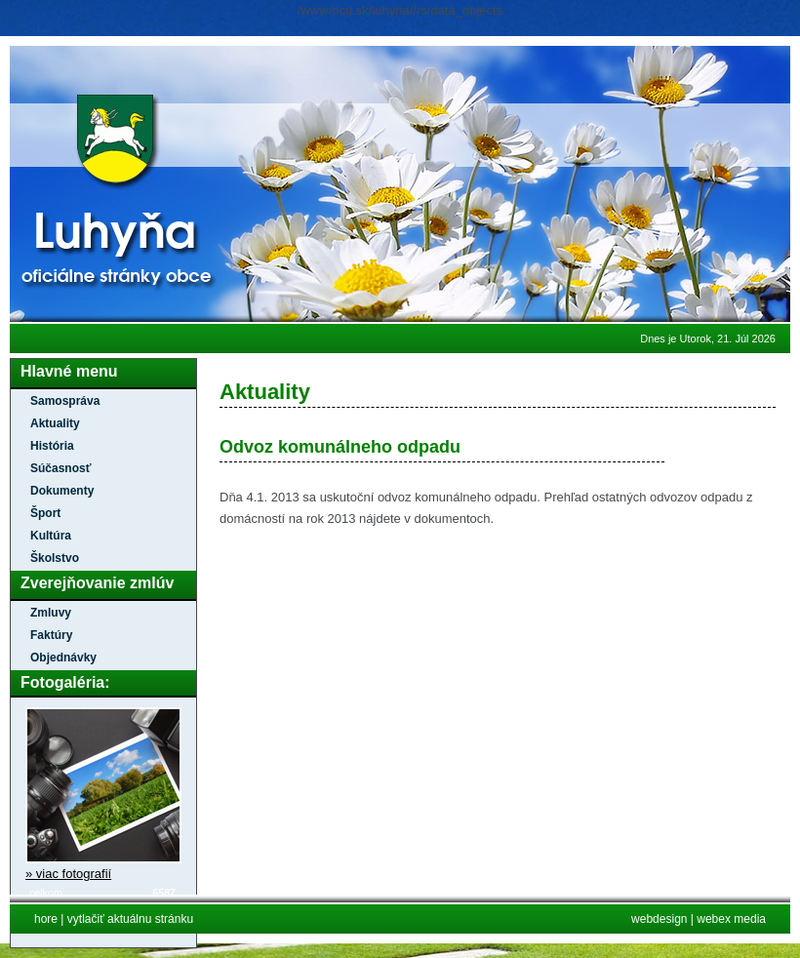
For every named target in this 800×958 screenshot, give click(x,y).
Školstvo (54, 558)
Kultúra (50, 535)
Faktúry (51, 635)
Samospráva (65, 401)
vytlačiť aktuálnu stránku (130, 919)
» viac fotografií (68, 873)
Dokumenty (62, 491)
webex (715, 919)
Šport (45, 513)
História (52, 446)
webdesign (659, 919)
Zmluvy (50, 612)
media (750, 919)
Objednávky (63, 657)
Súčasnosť (60, 468)
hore (46, 919)
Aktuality (55, 423)
